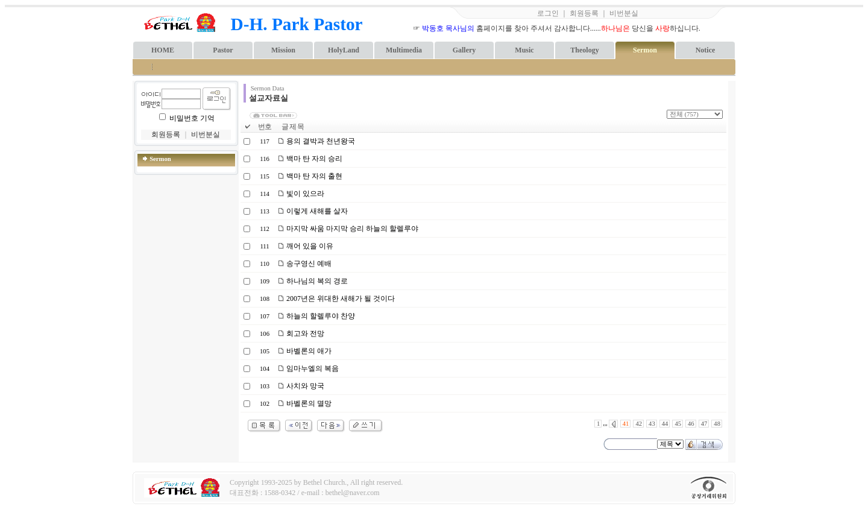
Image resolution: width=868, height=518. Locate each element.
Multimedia (404, 50)
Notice (705, 50)
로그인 (548, 13)
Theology (584, 50)
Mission (283, 50)
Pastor (223, 50)
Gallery (464, 50)
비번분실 (623, 13)
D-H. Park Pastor (297, 24)
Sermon (645, 50)
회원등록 (584, 13)
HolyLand (343, 50)
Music (524, 50)
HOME (162, 50)
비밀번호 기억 (192, 118)
